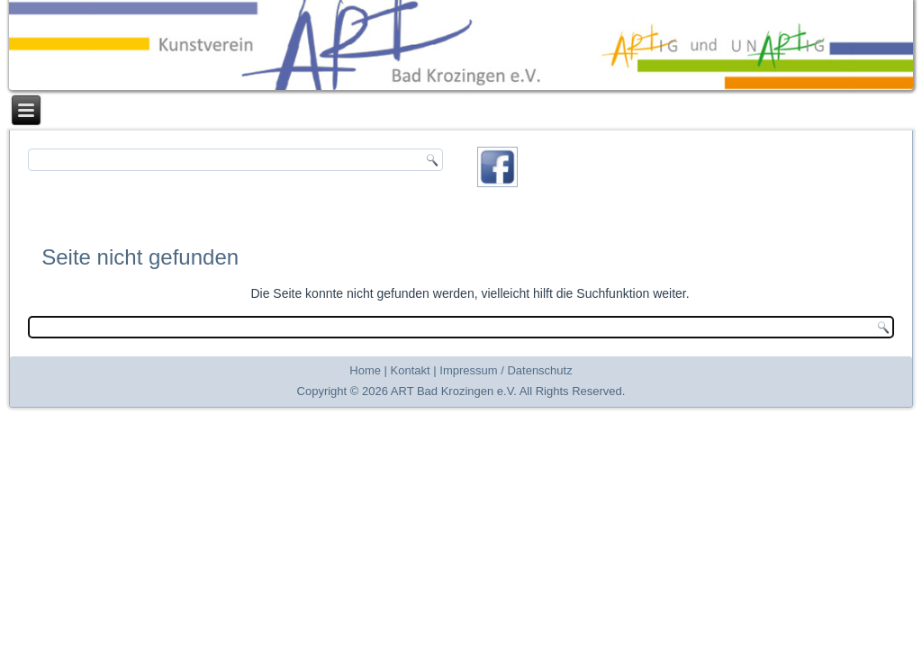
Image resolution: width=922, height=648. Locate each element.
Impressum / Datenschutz (505, 370)
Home (365, 370)
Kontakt (410, 370)
